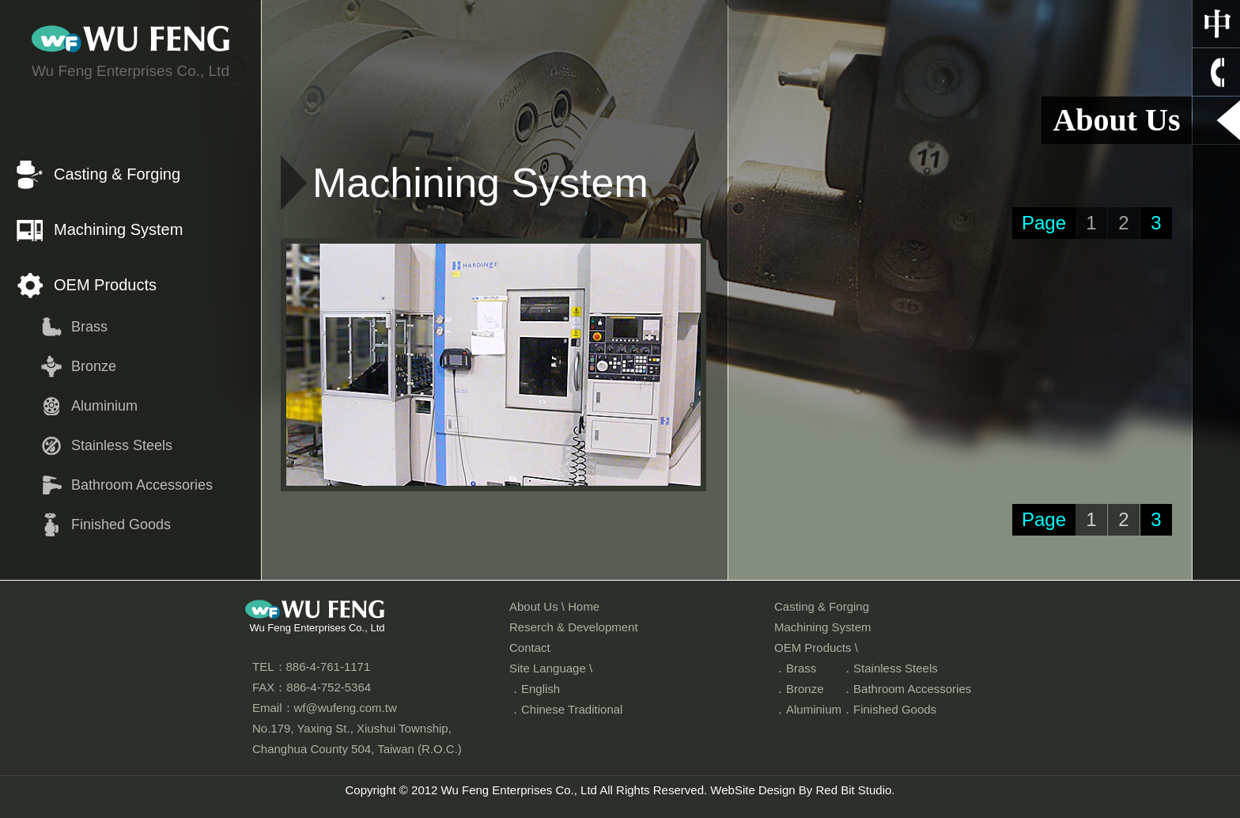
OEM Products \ (816, 647)
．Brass (795, 668)
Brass (89, 327)
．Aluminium (807, 709)
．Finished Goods (888, 709)
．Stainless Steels (889, 668)
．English (534, 688)
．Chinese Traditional (565, 709)
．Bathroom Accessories (906, 688)
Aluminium (104, 406)
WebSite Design (752, 790)
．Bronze (799, 688)
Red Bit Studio (853, 790)
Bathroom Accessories (142, 485)
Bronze (93, 366)
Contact (529, 647)
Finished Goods (121, 524)
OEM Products (105, 284)
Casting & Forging (117, 174)
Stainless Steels (121, 445)
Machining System (118, 229)
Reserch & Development (573, 627)
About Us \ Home (554, 606)
